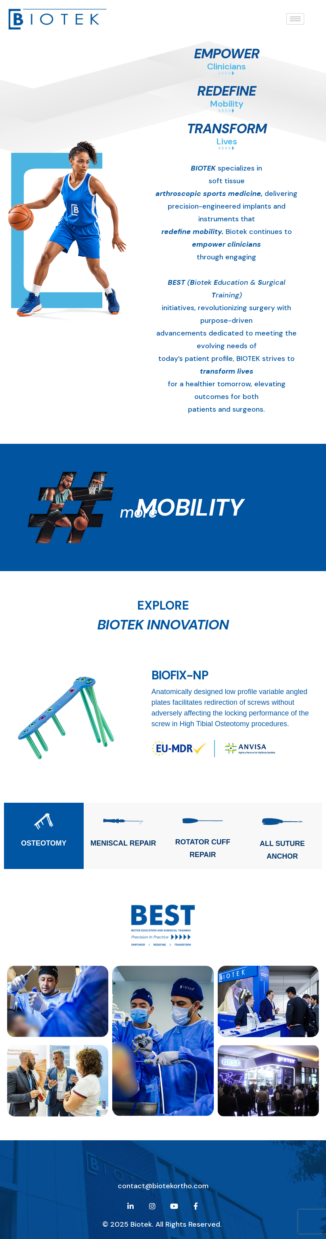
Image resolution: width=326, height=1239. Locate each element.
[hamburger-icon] (295, 19)
